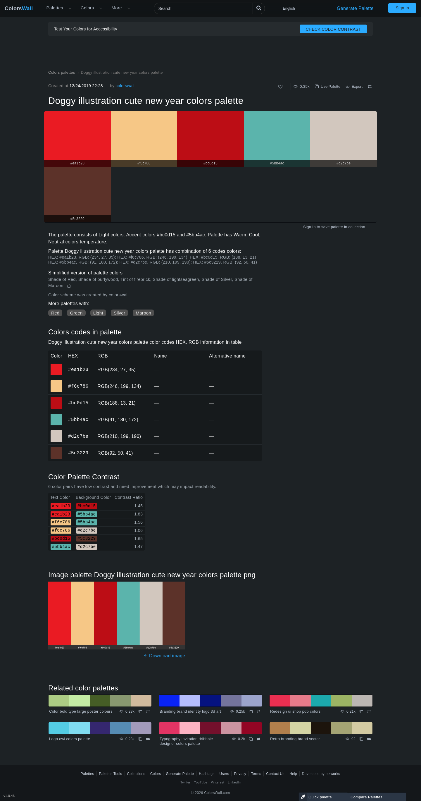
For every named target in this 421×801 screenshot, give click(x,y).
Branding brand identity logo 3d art (190, 711)
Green (76, 312)
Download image (164, 655)
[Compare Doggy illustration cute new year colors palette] (369, 86)
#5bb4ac (78, 419)
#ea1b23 (78, 369)
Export (354, 86)
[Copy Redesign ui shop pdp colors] (361, 711)
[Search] (209, 8)
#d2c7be (78, 436)
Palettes (54, 7)
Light (98, 312)
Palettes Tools (110, 774)
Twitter (185, 782)
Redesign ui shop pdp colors (295, 711)
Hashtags (206, 774)
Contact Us (275, 774)
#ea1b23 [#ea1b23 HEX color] (56, 365)
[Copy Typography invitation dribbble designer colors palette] (250, 738)
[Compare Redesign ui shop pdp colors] (369, 711)
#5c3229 (78, 453)
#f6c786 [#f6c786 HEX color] (56, 382)
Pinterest (217, 782)
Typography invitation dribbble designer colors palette (186, 741)
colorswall (124, 85)
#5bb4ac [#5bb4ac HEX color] (56, 415)
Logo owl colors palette (69, 739)
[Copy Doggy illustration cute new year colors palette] (69, 285)
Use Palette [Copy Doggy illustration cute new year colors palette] (327, 86)
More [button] (116, 7)
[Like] (280, 87)
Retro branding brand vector (295, 739)
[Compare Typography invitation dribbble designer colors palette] (258, 738)
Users (224, 774)
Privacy (240, 774)
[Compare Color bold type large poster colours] (148, 711)
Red (55, 312)
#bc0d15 (78, 403)
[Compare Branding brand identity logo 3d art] (258, 711)
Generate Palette (355, 8)
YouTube (200, 782)
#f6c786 (78, 386)
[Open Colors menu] (100, 8)
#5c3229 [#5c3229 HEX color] (56, 449)
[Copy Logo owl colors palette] (140, 738)
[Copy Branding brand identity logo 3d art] (250, 711)
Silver (119, 312)
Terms (256, 774)
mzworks (333, 774)
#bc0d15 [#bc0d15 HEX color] (56, 398)
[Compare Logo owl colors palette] (148, 738)
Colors (19, 8)
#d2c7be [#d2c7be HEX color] (56, 432)
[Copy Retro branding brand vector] (361, 738)
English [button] (289, 8)
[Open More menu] (69, 8)
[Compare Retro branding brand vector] (369, 738)
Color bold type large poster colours (81, 711)
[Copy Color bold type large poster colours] (140, 711)
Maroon (143, 312)
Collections (136, 774)
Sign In (402, 8)
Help (293, 774)
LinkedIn (234, 782)
